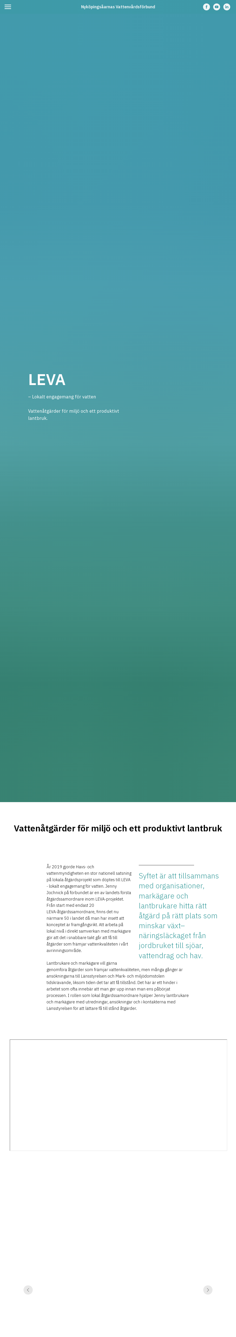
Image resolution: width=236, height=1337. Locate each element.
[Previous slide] (28, 1325)
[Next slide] (207, 1325)
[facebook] (206, 9)
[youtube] (216, 9)
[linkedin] (226, 9)
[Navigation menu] (8, 7)
